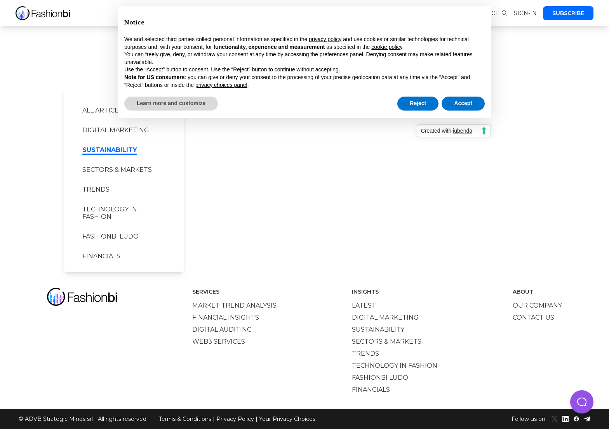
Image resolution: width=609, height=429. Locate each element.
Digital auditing (222, 329)
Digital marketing (115, 130)
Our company (537, 305)
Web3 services (218, 341)
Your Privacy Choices (287, 418)
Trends (96, 189)
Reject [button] (418, 103)
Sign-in (525, 13)
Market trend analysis (234, 305)
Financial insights (225, 317)
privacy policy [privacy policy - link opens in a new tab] (325, 39)
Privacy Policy (235, 418)
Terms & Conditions (185, 418)
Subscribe (568, 13)
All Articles (104, 110)
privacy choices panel (221, 85)
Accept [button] (463, 103)
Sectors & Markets (117, 169)
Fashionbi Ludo (110, 236)
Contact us (533, 317)
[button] (581, 401)
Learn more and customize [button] (171, 103)
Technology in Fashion (109, 213)
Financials (101, 256)
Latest (364, 305)
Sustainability (109, 150)
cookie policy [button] (386, 47)
